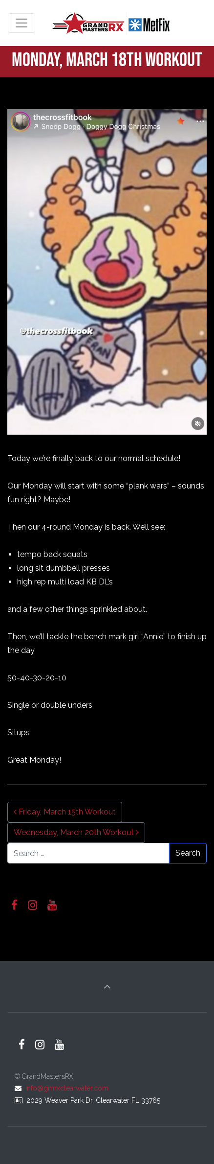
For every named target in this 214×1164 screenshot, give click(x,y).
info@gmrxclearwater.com (66, 1088)
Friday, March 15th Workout (65, 811)
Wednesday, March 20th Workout (76, 832)
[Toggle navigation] (21, 23)
